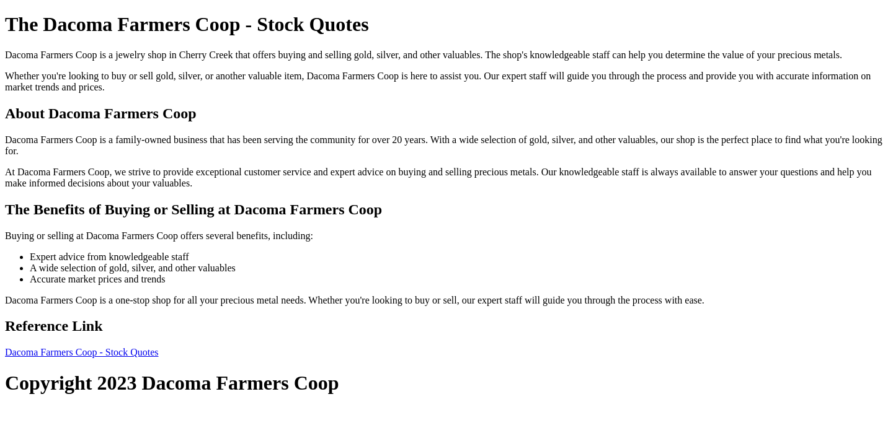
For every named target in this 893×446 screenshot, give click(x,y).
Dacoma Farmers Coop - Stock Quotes (82, 352)
